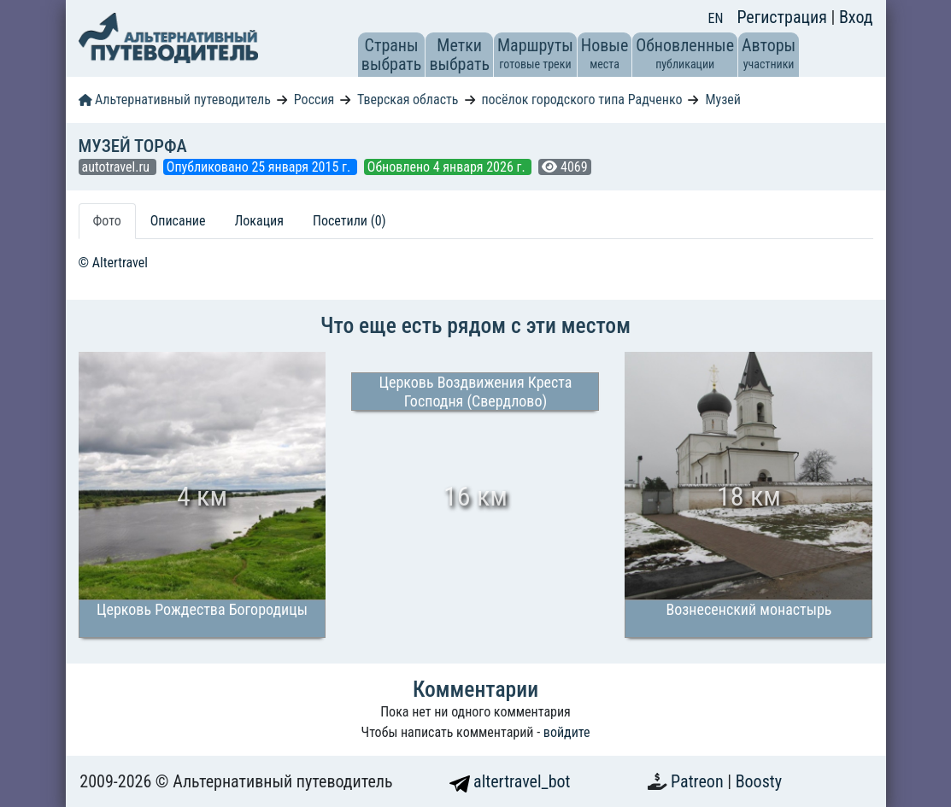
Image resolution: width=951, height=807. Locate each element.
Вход (856, 17)
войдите (566, 732)
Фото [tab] (107, 221)
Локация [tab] (259, 221)
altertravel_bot (510, 781)
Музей (723, 99)
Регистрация (784, 17)
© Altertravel (113, 262)
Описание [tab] (178, 221)
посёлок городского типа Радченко (581, 99)
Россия (314, 99)
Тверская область (408, 99)
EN (716, 18)
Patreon (699, 781)
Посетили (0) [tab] (349, 221)
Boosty (759, 781)
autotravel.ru (117, 167)
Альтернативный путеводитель (175, 99)
